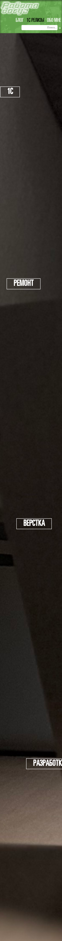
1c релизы (35, 20)
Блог (20, 20)
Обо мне (54, 20)
